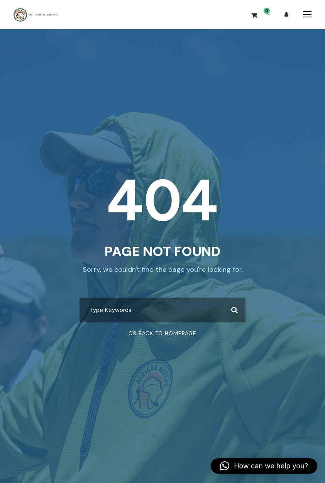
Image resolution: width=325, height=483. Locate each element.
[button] (264, 466)
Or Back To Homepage (162, 333)
